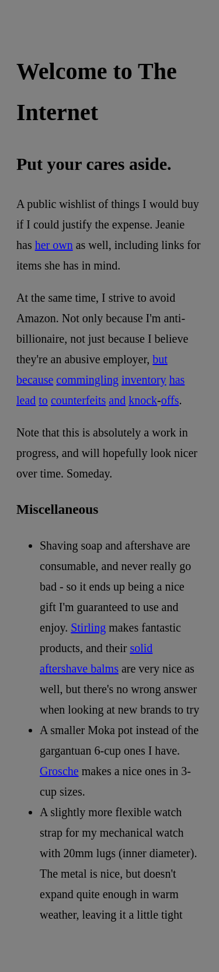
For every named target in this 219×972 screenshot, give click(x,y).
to (43, 400)
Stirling (88, 627)
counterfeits (78, 400)
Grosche (59, 771)
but (160, 359)
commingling (87, 379)
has (177, 379)
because (34, 379)
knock (142, 400)
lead (26, 400)
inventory (143, 379)
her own (54, 244)
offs (170, 400)
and (117, 400)
